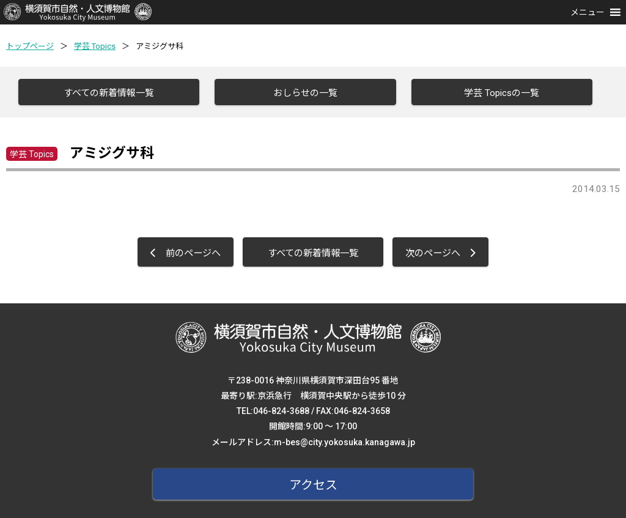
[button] (587, 12)
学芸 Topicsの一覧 (501, 92)
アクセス (313, 485)
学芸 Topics (95, 46)
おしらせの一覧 (305, 92)
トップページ (30, 46)
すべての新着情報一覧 (109, 92)
